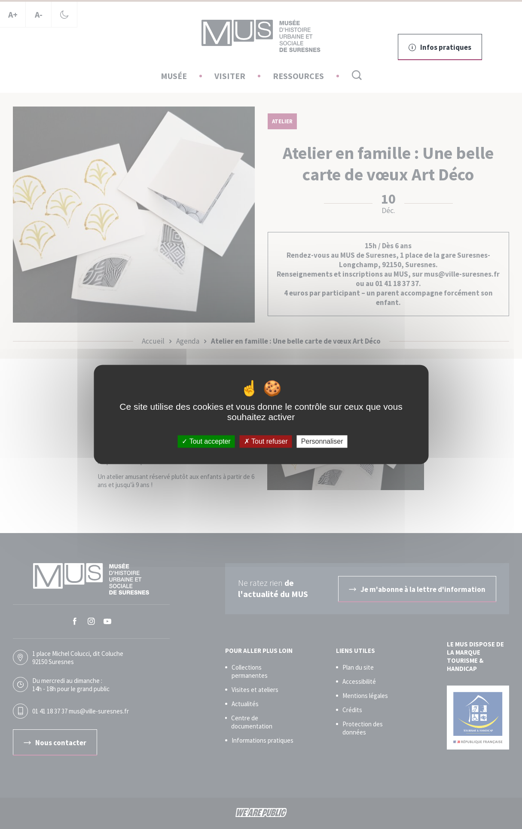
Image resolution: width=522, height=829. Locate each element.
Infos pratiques (440, 47)
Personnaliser (322, 441)
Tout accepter (206, 441)
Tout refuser (266, 441)
